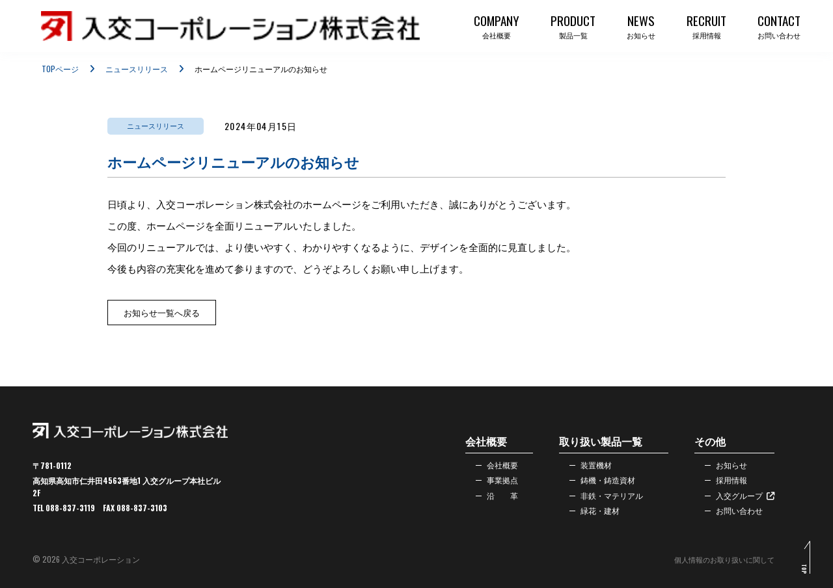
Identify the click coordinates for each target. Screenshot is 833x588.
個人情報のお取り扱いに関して (719, 559)
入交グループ (740, 496)
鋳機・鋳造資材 (603, 478)
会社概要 (496, 461)
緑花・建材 (594, 513)
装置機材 (589, 461)
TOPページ (60, 68)
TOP (802, 574)
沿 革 (496, 496)
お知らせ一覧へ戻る (162, 312)
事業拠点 (496, 478)
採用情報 (725, 478)
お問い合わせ (734, 513)
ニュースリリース (136, 68)
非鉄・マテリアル (607, 496)
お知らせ (725, 461)
